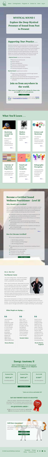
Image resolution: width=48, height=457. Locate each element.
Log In (43, 3)
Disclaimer (27, 452)
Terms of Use (32, 454)
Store (38, 3)
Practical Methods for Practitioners (20, 98)
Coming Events (17, 3)
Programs (25, 3)
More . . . (12, 148)
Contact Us (33, 3)
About (9, 3)
